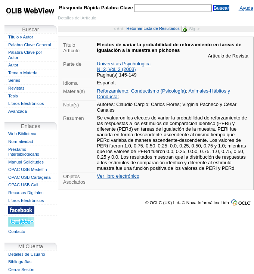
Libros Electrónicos (26, 103)
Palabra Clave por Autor (25, 55)
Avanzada (17, 111)
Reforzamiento (112, 91)
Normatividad (20, 141)
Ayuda (246, 8)
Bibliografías (19, 261)
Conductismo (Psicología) (158, 91)
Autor (13, 65)
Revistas (16, 88)
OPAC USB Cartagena (29, 177)
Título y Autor (20, 37)
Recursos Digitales (25, 192)
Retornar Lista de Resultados (157, 28)
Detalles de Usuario (26, 254)
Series (14, 80)
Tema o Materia (22, 73)
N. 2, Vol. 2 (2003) (116, 69)
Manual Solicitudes (26, 162)
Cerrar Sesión (21, 269)
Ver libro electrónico (118, 176)
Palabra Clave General (29, 45)
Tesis (13, 96)
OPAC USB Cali (23, 185)
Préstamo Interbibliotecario (23, 152)
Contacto (16, 231)
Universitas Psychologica (124, 63)
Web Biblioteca (22, 133)
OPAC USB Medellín (27, 169)
